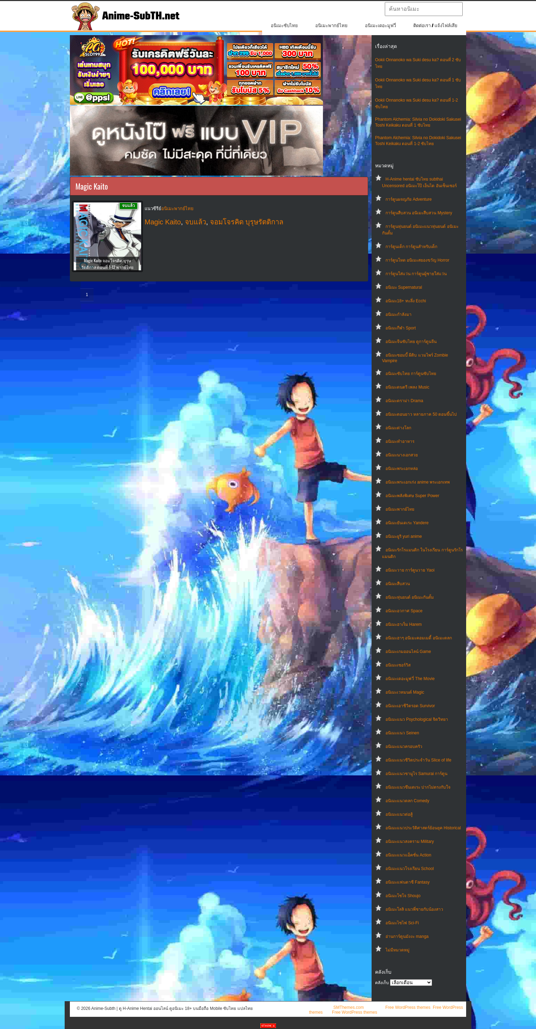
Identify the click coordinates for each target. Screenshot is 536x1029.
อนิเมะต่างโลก (398, 427)
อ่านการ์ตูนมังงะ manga (407, 936)
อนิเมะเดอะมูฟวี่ (380, 25)
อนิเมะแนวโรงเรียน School (409, 868)
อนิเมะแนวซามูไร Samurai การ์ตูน (416, 773)
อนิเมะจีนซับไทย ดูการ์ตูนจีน (411, 341)
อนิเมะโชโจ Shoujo (403, 895)
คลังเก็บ (382, 982)
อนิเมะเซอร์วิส (398, 665)
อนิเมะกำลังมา (398, 314)
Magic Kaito (163, 222)
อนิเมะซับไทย (284, 25)
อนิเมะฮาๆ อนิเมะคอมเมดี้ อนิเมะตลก (418, 638)
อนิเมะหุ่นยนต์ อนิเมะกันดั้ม (409, 597)
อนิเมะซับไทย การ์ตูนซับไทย (410, 373)
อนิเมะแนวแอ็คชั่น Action (408, 855)
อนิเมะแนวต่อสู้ (399, 814)
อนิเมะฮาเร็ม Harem (403, 624)
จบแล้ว (195, 222)
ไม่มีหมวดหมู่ (397, 950)
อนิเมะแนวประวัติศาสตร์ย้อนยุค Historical (423, 827)
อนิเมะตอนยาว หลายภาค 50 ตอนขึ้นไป (421, 414)
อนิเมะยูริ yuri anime (403, 536)
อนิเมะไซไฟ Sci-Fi (402, 922)
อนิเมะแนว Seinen (402, 733)
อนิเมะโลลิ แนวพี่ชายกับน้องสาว (414, 909)
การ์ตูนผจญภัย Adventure (408, 199)
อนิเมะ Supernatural (403, 287)
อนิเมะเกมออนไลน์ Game (408, 651)
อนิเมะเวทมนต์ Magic (404, 692)
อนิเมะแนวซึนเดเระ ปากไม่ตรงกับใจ (417, 787)
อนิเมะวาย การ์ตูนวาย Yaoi (410, 570)
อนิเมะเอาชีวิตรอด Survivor (410, 705)
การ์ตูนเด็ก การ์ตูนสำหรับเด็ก (411, 246)
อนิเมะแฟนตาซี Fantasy (407, 882)
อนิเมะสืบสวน (397, 583)
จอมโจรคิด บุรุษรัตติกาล (247, 222)
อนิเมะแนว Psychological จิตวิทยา (416, 719)
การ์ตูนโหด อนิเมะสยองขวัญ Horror (417, 260)
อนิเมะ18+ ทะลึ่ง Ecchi (405, 300)
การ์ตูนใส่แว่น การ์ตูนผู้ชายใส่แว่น (416, 273)
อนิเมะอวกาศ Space (403, 610)
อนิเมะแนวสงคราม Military (409, 841)
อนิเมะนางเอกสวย (401, 455)
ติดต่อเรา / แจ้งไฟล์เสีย (435, 25)
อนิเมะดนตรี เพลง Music (407, 387)
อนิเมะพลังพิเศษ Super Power (412, 495)
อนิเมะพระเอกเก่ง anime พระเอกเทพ (417, 482)
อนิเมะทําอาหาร (399, 441)
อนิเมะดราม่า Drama (404, 400)
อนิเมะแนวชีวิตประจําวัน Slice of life (418, 760)
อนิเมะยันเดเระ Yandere (407, 522)
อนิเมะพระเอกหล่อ (401, 468)
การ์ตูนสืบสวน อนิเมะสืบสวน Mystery (418, 212)
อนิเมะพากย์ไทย (331, 25)
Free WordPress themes (407, 1007)
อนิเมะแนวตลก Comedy (407, 800)
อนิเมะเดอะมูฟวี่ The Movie (410, 678)
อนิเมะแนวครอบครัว (403, 746)
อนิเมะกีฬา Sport (400, 328)
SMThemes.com (348, 1007)
